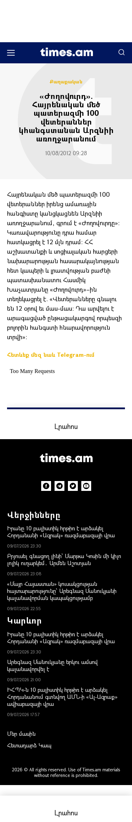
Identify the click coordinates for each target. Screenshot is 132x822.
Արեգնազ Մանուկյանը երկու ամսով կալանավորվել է (52, 665)
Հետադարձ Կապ (29, 745)
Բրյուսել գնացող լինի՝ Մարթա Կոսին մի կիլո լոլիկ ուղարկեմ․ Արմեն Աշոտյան (64, 559)
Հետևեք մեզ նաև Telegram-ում (50, 354)
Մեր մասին (21, 733)
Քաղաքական (66, 81)
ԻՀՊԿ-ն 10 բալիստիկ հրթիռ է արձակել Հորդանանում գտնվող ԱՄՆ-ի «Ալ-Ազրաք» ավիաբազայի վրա (62, 696)
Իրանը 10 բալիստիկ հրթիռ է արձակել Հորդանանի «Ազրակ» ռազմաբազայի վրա (61, 531)
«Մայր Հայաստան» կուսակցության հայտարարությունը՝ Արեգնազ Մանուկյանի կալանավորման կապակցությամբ (62, 590)
